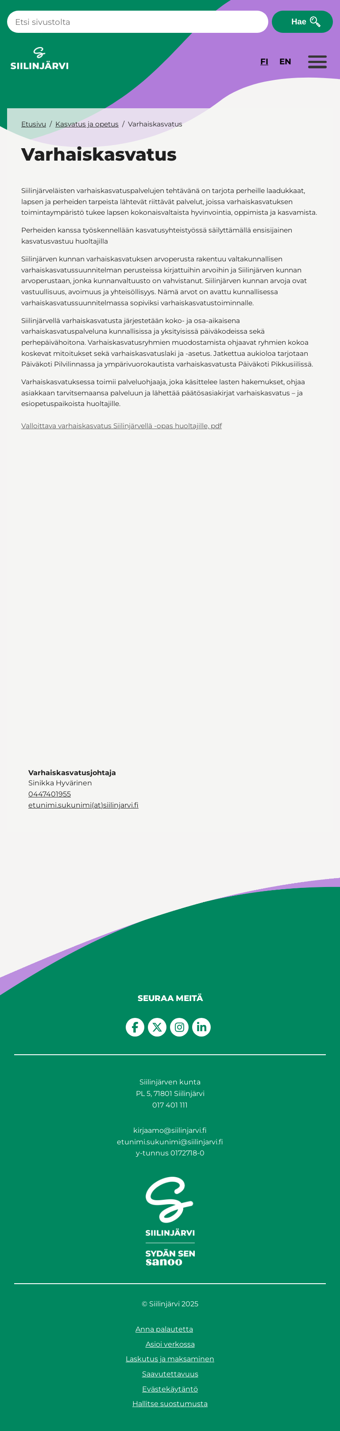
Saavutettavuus (170, 1374)
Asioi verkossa (170, 1344)
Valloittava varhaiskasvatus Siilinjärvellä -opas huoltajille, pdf (121, 426)
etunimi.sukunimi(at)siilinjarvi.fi (83, 805)
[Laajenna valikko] (317, 62)
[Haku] (137, 22)
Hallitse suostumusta (170, 1403)
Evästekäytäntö (170, 1389)
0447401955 (49, 794)
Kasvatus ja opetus (87, 124)
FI (264, 61)
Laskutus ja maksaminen (170, 1359)
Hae (298, 21)
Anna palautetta (164, 1329)
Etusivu (33, 124)
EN (285, 61)
